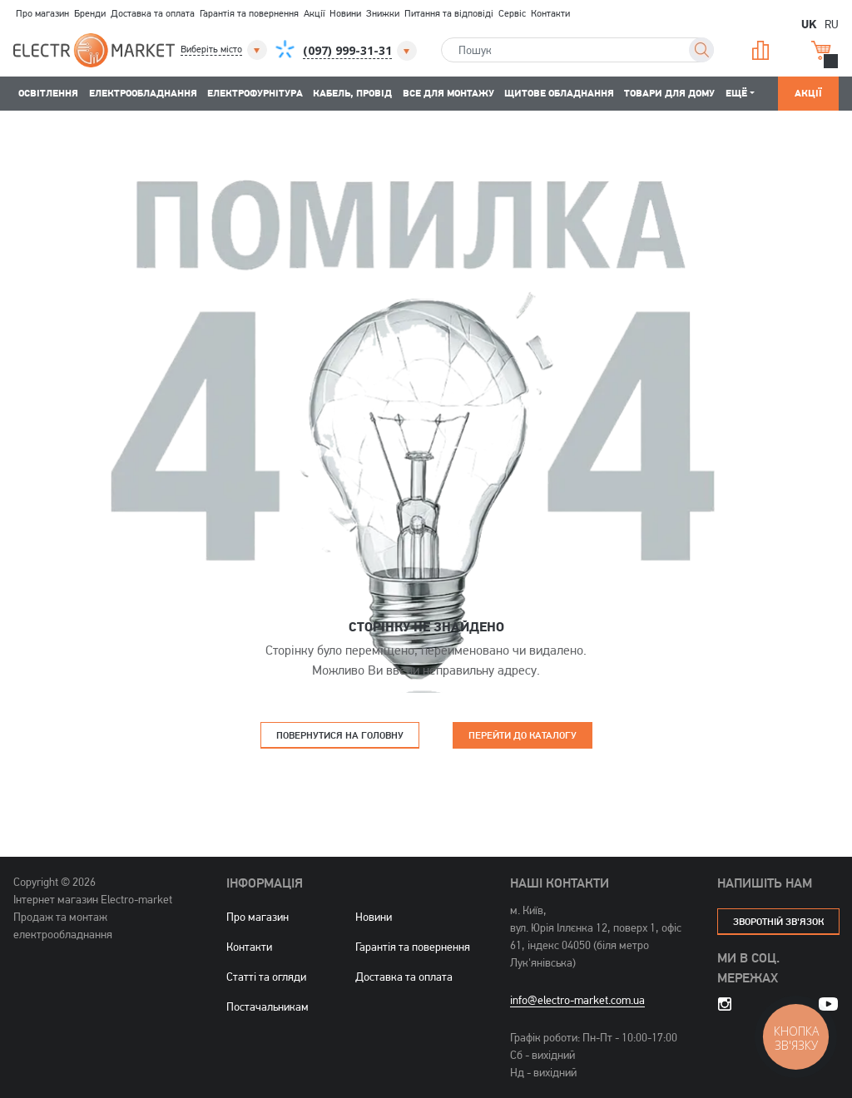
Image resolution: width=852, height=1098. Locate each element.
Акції (314, 13)
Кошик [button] (821, 50)
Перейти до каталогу (522, 735)
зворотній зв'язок (778, 921)
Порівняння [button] (760, 50)
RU (832, 23)
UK (808, 23)
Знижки (382, 13)
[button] (225, 50)
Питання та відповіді (448, 13)
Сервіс (512, 13)
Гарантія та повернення (249, 13)
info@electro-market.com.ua (577, 999)
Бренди (90, 13)
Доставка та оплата (153, 13)
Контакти (550, 13)
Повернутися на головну (340, 735)
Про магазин (42, 13)
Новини (345, 13)
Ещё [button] (736, 93)
